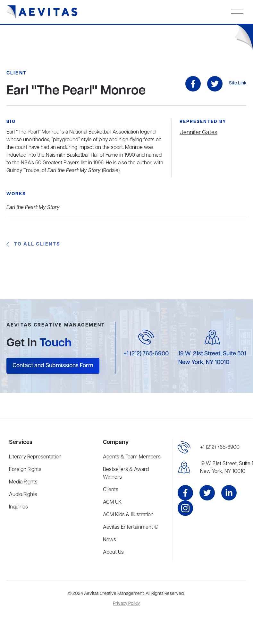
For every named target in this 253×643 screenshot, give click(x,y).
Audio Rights (23, 494)
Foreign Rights (25, 469)
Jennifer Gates (198, 132)
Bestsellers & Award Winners (126, 473)
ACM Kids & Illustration (128, 514)
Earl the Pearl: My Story (33, 207)
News (109, 539)
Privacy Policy (126, 604)
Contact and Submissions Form (53, 365)
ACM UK (112, 502)
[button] (237, 12)
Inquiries (18, 507)
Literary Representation (35, 457)
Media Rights (23, 482)
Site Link (238, 83)
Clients (110, 489)
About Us (113, 552)
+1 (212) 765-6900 (146, 354)
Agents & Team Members (132, 457)
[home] (42, 12)
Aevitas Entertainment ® (130, 527)
